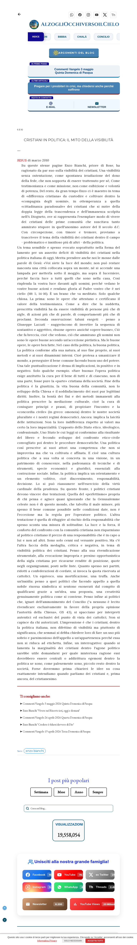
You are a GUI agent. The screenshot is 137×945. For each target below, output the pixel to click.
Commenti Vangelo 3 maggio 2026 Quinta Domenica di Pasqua (57, 704)
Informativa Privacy (47, 940)
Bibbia (69, 36)
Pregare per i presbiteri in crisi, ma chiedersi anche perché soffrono (74, 88)
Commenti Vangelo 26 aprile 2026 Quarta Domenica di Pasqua (57, 718)
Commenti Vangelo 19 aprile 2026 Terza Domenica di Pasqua (56, 732)
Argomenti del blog (73, 53)
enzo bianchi (35, 751)
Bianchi (49, 36)
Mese (61, 792)
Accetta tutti (95, 941)
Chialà (88, 36)
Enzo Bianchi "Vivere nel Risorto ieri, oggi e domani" (51, 711)
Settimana (41, 792)
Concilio (110, 36)
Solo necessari (73, 941)
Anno (79, 792)
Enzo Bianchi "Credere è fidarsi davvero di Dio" (48, 725)
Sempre (98, 792)
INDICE (36, 37)
